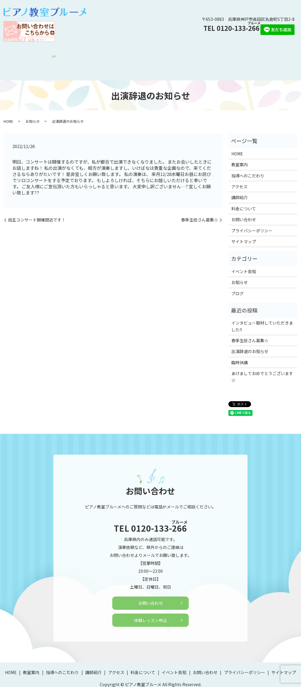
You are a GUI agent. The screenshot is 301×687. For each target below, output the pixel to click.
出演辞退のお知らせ (249, 332)
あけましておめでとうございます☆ (262, 357)
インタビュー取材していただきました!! (262, 307)
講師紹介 (108, 51)
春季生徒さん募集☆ (199, 201)
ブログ (237, 274)
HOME (30, 51)
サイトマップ (243, 222)
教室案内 (49, 51)
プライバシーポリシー (251, 211)
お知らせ (33, 101)
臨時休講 (239, 343)
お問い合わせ (214, 51)
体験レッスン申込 (248, 51)
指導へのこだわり (78, 51)
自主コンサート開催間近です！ (37, 201)
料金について (155, 51)
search (273, 51)
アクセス (130, 51)
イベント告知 (184, 51)
